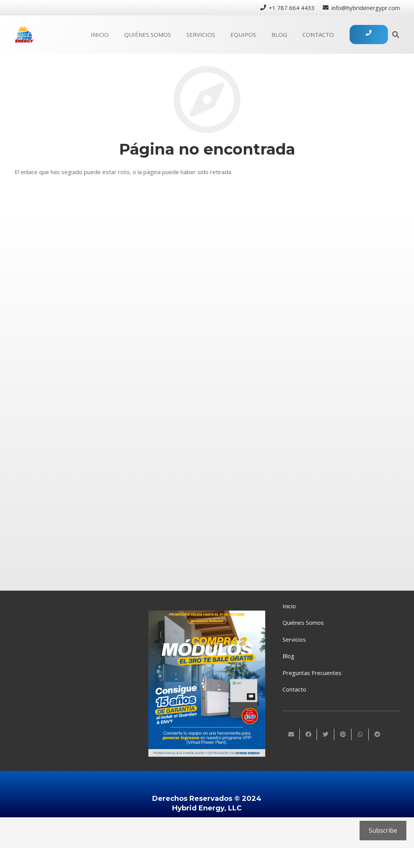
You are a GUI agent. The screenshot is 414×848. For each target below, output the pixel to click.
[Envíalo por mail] (291, 734)
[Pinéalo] (343, 734)
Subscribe (383, 830)
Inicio (289, 606)
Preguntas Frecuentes (312, 673)
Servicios (294, 639)
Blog (288, 656)
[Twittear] (325, 734)
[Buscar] (395, 34)
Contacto (294, 689)
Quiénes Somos (303, 622)
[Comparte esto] (308, 734)
